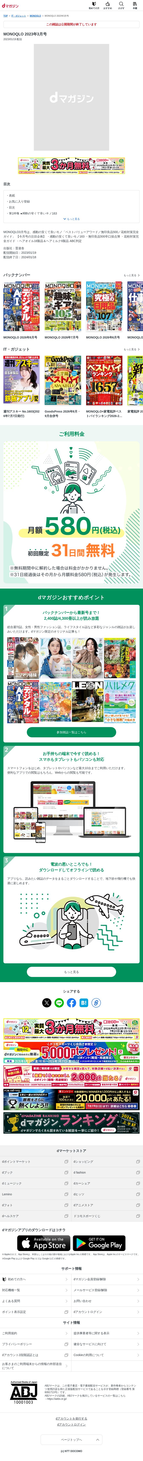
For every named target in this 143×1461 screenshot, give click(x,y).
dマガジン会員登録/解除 (90, 1279)
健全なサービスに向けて (90, 1344)
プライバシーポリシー (17, 1344)
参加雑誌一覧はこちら (71, 732)
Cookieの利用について (89, 1355)
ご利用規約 (9, 1333)
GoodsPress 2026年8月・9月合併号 (62, 414)
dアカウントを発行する (71, 1418)
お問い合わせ (83, 1301)
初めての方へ (14, 1279)
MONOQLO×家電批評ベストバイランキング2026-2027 (104, 414)
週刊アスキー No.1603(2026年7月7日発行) (21, 414)
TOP (5, 16)
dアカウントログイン (88, 1312)
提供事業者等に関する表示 (91, 1333)
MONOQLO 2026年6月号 (103, 337)
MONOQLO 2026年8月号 (20, 337)
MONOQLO (35, 16)
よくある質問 (11, 1301)
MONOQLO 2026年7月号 (62, 337)
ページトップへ (71, 1439)
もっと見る (130, 275)
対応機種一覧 (11, 1290)
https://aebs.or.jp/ (57, 1398)
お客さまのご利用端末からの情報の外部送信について (32, 1365)
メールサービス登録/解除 (90, 1290)
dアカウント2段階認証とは (20, 1355)
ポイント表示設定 (14, 1312)
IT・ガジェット (18, 16)
